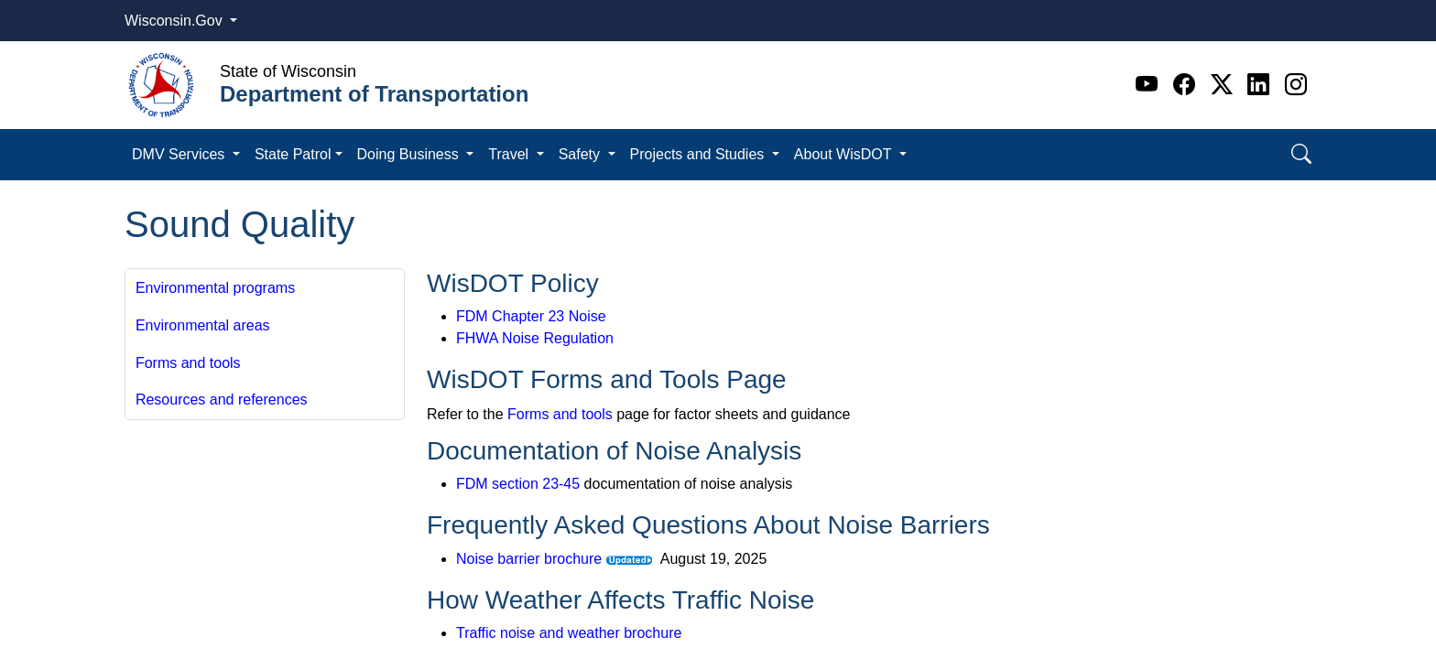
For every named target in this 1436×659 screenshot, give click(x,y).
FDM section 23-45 (518, 484)
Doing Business (410, 154)
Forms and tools (188, 363)
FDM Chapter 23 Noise (531, 316)
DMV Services (180, 154)
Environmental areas (203, 325)
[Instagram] (1296, 84)
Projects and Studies (699, 154)
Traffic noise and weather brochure (568, 633)
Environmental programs (215, 288)
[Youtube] (1150, 84)
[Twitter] (1225, 84)
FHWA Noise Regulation (535, 338)
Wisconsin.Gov (175, 20)
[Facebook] (1187, 84)
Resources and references (222, 399)
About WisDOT (845, 154)
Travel (510, 154)
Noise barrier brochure (529, 559)
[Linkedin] (1261, 84)
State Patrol (293, 154)
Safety (581, 154)
